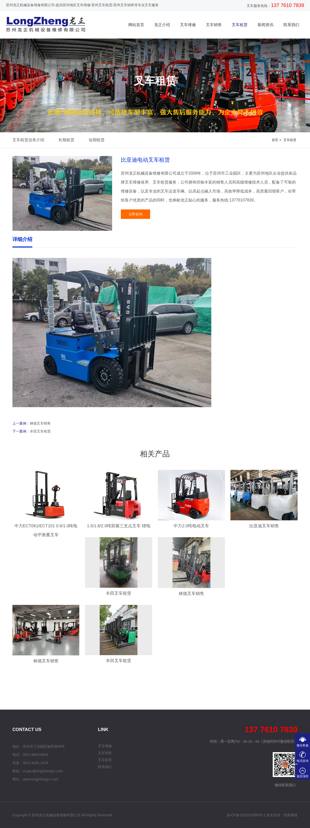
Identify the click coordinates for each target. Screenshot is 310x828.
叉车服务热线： (259, 6)
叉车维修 (188, 25)
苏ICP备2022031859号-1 (246, 815)
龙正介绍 (162, 25)
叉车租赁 (240, 25)
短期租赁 (97, 140)
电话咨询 (303, 761)
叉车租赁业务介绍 (28, 140)
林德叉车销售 (40, 423)
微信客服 (303, 745)
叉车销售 (214, 25)
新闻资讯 (265, 25)
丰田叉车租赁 (40, 431)
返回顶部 (303, 776)
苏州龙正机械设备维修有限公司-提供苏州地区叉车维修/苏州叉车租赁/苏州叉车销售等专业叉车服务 (82, 5)
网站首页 (136, 25)
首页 (275, 140)
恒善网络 (291, 815)
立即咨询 (135, 214)
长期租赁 (66, 140)
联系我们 (291, 25)
